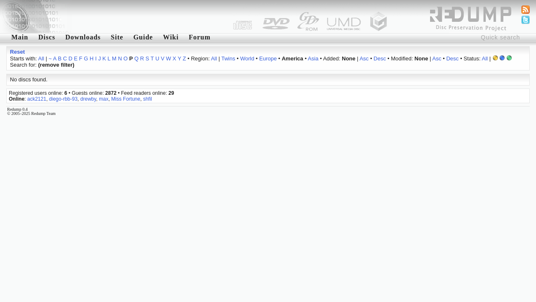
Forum (200, 37)
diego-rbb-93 (63, 99)
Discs (46, 37)
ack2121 (36, 99)
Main (19, 37)
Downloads (83, 37)
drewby (88, 99)
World (247, 58)
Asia (313, 58)
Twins (228, 58)
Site (117, 37)
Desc (380, 58)
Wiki (171, 37)
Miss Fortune (125, 99)
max (103, 99)
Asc (364, 58)
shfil (147, 99)
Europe (268, 58)
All (41, 58)
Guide (143, 37)
